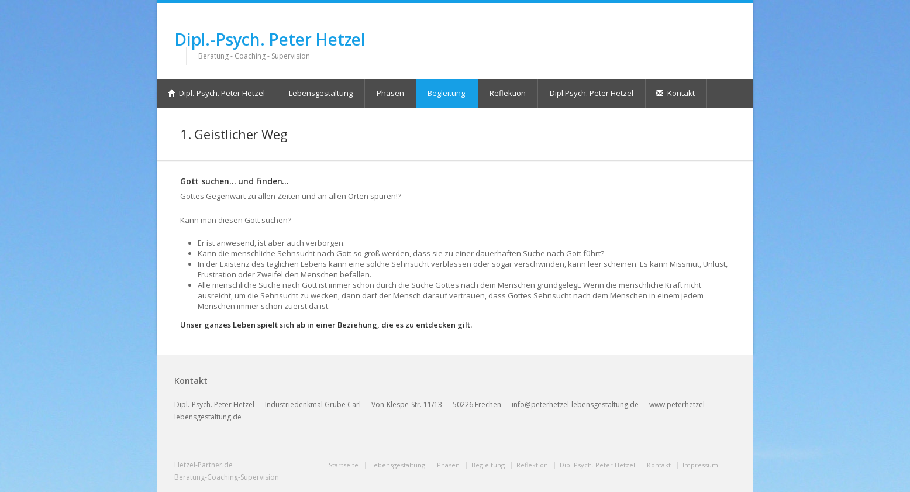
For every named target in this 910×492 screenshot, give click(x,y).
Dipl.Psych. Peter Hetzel (591, 93)
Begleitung (446, 93)
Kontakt (675, 93)
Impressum (700, 464)
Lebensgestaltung (321, 93)
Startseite (344, 464)
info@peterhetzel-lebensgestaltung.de (575, 405)
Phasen (390, 93)
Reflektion (508, 93)
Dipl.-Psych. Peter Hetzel (270, 39)
